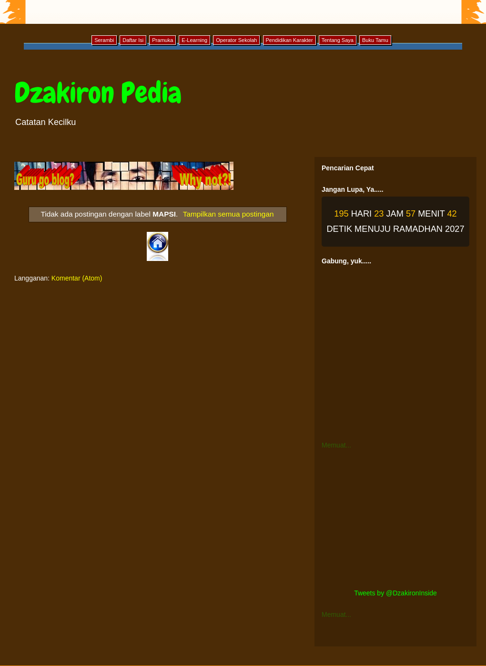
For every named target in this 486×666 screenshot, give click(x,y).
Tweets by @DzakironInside (395, 593)
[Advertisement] (395, 519)
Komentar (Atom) (76, 278)
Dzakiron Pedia (98, 92)
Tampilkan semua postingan (228, 214)
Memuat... (336, 445)
